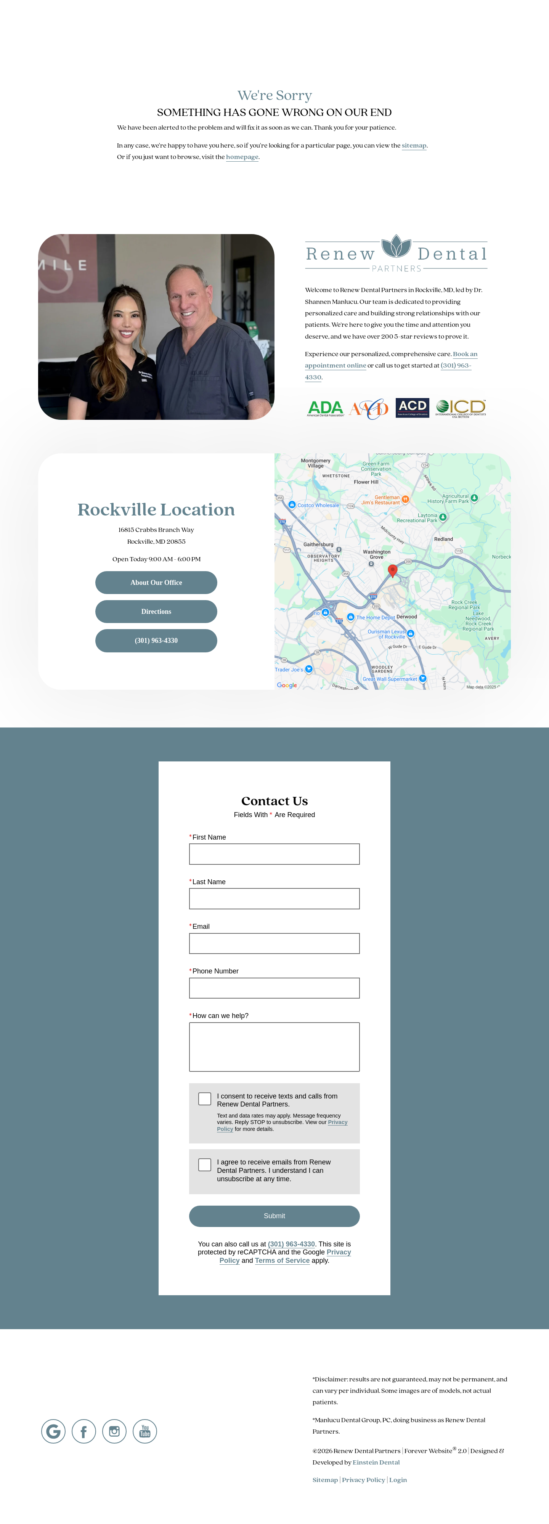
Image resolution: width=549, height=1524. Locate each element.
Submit (274, 1216)
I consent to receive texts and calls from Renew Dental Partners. (283, 1112)
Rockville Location (156, 509)
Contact (453, 28)
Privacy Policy (363, 1479)
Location (415, 28)
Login (398, 1479)
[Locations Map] (392, 570)
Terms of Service (282, 1260)
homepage (242, 156)
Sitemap (325, 1479)
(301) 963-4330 (291, 1244)
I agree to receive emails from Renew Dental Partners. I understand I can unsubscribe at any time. (274, 1171)
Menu (494, 28)
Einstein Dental (376, 1462)
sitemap (414, 145)
